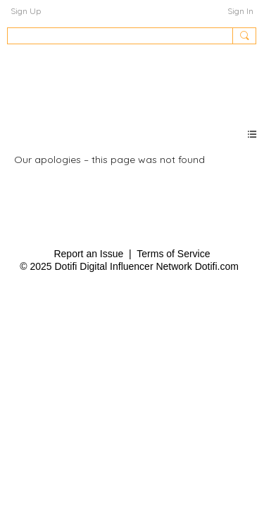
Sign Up (26, 11)
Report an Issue (88, 253)
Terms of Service (173, 253)
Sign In (240, 11)
